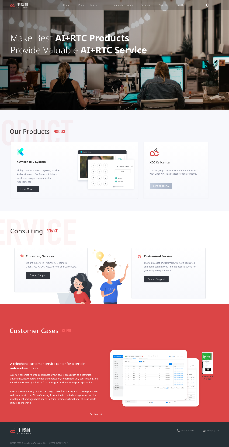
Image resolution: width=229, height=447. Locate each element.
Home (66, 5)
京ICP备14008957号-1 (58, 443)
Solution (146, 5)
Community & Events (121, 5)
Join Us (180, 5)
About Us (163, 5)
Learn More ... (28, 189)
